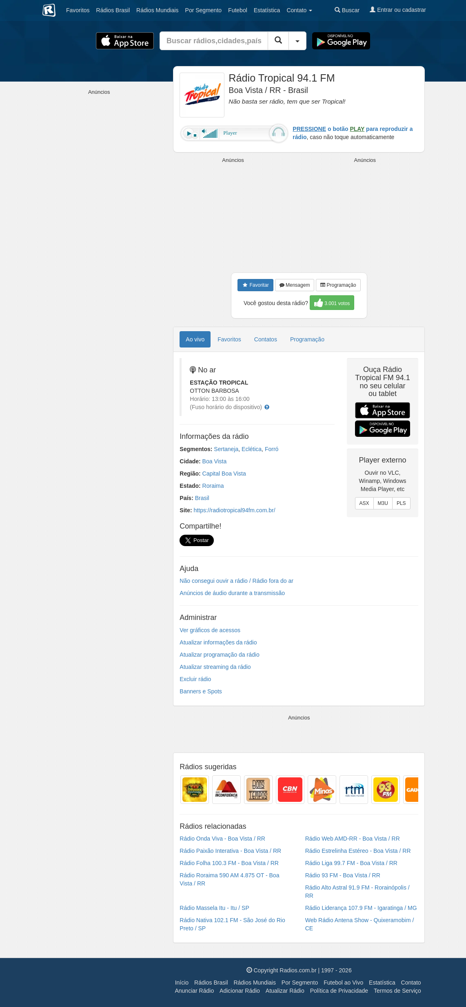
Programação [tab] (307, 339)
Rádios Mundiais (254, 982)
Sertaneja (226, 449)
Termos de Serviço (397, 990)
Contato (411, 982)
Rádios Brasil (211, 982)
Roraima (213, 485)
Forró (271, 449)
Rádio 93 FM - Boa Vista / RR (342, 875)
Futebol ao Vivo (343, 982)
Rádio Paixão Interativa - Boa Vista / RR (230, 851)
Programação (338, 285)
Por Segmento (300, 982)
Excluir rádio (195, 679)
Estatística (267, 10)
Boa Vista (214, 461)
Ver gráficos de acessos (210, 630)
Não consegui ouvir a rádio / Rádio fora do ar (236, 581)
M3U (383, 503)
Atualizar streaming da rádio (215, 667)
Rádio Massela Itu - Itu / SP (214, 908)
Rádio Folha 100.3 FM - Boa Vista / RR (229, 863)
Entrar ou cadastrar (398, 10)
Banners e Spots (201, 691)
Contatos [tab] (265, 339)
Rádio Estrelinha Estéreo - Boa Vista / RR (358, 851)
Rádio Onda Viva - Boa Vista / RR (222, 838)
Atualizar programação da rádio (219, 654)
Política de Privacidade (339, 990)
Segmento (203, 10)
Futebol (237, 10)
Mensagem (295, 285)
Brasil (113, 10)
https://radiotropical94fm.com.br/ (234, 510)
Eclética (252, 449)
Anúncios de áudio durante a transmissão (232, 593)
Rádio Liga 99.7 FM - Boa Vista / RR (351, 863)
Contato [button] (299, 10)
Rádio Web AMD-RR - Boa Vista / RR (352, 838)
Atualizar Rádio (285, 990)
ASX (364, 503)
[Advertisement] (234, 215)
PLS (401, 503)
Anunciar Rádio (194, 990)
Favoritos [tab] (229, 339)
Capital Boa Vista (224, 473)
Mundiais (157, 10)
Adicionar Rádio (240, 990)
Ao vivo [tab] (195, 339)
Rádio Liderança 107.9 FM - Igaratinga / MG (361, 908)
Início (182, 982)
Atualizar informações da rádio (218, 642)
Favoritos (78, 10)
